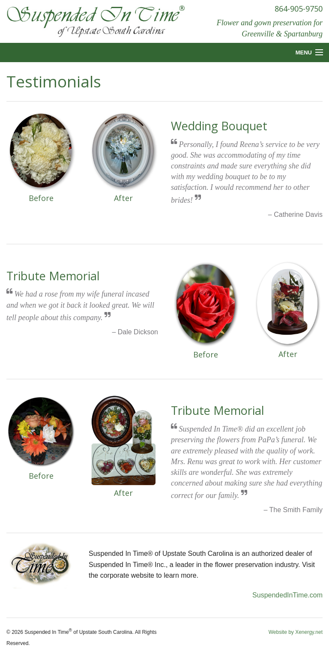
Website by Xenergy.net (296, 632)
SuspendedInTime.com (287, 595)
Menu (304, 52)
